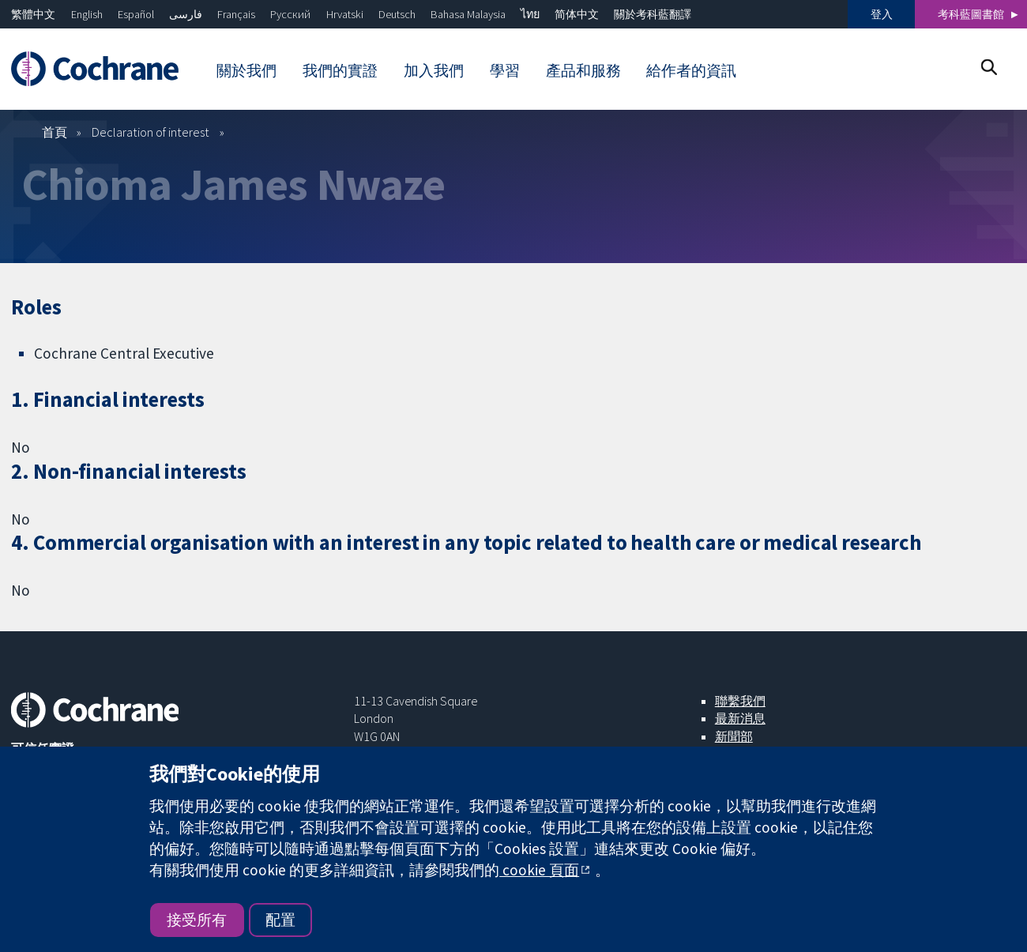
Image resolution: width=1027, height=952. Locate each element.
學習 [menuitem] (505, 70)
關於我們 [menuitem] (246, 70)
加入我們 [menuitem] (434, 70)
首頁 (54, 132)
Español (136, 14)
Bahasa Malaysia (468, 14)
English (87, 14)
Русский (290, 14)
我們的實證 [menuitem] (340, 70)
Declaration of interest (150, 132)
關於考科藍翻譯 (652, 14)
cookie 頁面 (539, 869)
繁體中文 (33, 14)
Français (236, 14)
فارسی (185, 14)
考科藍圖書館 (971, 14)
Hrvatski (344, 14)
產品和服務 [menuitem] (583, 70)
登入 (882, 14)
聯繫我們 (740, 701)
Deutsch (397, 14)
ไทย (530, 14)
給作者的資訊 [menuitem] (691, 70)
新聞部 (734, 736)
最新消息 (740, 718)
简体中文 (577, 14)
